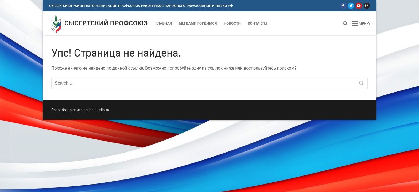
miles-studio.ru (96, 110)
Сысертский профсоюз (106, 23)
